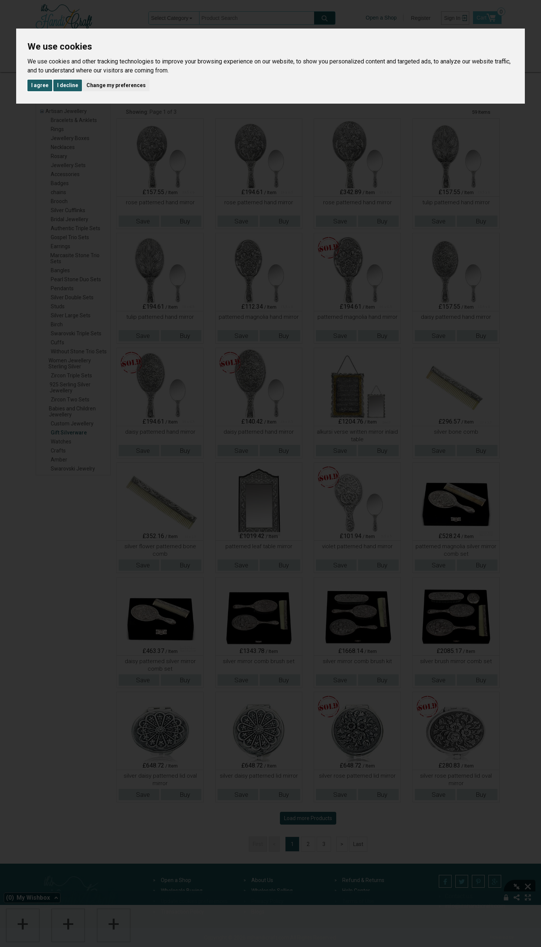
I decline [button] (67, 85)
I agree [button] (39, 85)
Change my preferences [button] (116, 85)
